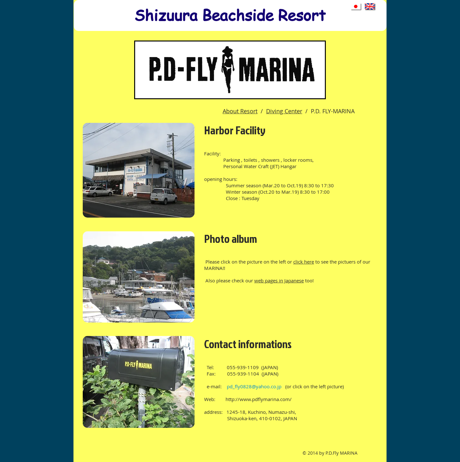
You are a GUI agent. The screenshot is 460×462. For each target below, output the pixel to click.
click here (303, 261)
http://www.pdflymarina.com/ (259, 399)
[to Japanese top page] (356, 7)
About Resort (240, 111)
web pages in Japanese (279, 280)
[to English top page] (370, 7)
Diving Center (284, 111)
